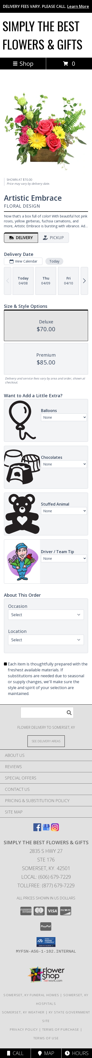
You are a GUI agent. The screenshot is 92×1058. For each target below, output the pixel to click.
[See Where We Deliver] (46, 741)
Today (54, 261)
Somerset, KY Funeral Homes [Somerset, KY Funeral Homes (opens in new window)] (31, 995)
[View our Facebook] (37, 829)
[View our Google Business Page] (46, 829)
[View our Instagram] (55, 829)
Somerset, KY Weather (23, 1012)
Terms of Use (46, 1038)
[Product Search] (47, 712)
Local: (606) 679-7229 (46, 877)
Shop (23, 63)
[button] (46, 942)
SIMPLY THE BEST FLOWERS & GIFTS (42, 35)
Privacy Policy (24, 1029)
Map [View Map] (46, 1053)
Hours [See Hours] (77, 1053)
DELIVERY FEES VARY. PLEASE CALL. (46, 6)
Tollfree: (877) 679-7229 (46, 885)
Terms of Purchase (60, 1029)
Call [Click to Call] (15, 1053)
